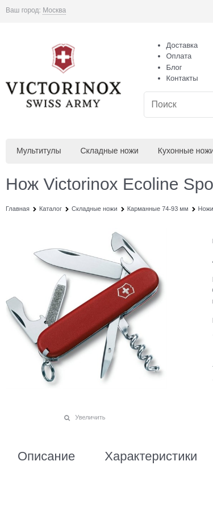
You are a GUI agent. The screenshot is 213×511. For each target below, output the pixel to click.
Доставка (182, 45)
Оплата (179, 56)
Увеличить (90, 417)
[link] (54, 10)
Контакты (182, 78)
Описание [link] (46, 456)
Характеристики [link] (151, 456)
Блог (174, 67)
